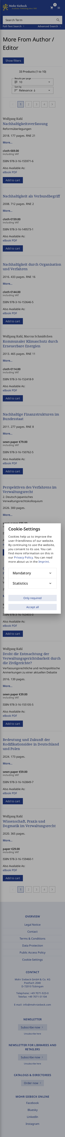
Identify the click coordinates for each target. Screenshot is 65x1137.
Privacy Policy (23, 557)
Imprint (43, 562)
